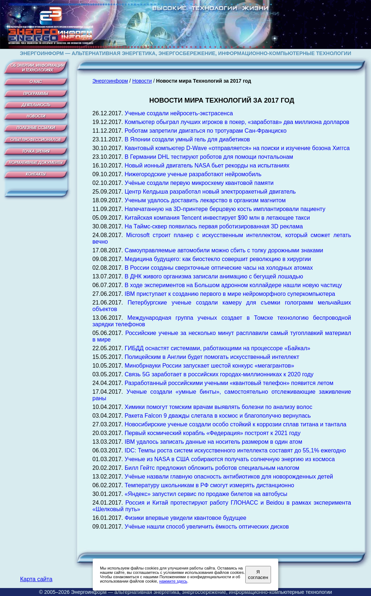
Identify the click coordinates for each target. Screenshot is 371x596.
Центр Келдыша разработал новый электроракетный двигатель (210, 192)
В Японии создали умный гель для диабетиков (187, 139)
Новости (142, 81)
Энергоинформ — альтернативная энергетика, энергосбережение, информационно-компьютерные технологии (201, 592)
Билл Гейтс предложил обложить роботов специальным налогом (212, 468)
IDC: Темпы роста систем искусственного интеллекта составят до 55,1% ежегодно (235, 450)
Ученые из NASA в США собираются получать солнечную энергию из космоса (230, 459)
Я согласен (258, 574)
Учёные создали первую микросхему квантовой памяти (199, 183)
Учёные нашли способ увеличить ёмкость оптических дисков (207, 526)
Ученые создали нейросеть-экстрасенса (179, 113)
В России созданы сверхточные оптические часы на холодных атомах (219, 268)
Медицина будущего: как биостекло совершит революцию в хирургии (218, 259)
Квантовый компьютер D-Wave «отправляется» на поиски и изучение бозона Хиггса (237, 148)
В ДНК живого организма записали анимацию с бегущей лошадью (214, 276)
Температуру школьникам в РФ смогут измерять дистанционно (209, 485)
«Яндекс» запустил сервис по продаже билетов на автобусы (206, 494)
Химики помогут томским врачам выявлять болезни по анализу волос (218, 407)
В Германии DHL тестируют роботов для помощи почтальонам (209, 157)
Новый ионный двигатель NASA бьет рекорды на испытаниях (207, 165)
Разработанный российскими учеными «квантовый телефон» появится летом (229, 383)
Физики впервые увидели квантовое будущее (185, 518)
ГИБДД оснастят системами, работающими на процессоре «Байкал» (217, 348)
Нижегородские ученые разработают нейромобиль (193, 174)
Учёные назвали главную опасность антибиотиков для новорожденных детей (229, 476)
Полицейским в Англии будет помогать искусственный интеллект (212, 357)
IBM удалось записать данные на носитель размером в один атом (213, 442)
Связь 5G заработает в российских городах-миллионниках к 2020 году (219, 374)
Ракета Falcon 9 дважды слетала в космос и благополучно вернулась (218, 416)
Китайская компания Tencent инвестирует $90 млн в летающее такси (217, 218)
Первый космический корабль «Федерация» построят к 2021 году (212, 433)
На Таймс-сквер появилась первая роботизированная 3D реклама (214, 226)
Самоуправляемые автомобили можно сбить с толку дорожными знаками (224, 250)
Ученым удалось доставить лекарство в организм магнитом (205, 200)
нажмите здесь (173, 581)
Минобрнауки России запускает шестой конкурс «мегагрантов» (209, 366)
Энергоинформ (110, 81)
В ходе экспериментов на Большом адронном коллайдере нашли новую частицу (233, 285)
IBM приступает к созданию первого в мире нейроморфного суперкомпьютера (230, 294)
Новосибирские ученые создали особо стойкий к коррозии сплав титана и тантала (235, 424)
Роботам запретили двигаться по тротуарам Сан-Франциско (206, 131)
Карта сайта (36, 579)
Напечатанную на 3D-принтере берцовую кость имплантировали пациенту (225, 209)
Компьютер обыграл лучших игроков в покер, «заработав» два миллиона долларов (237, 122)
